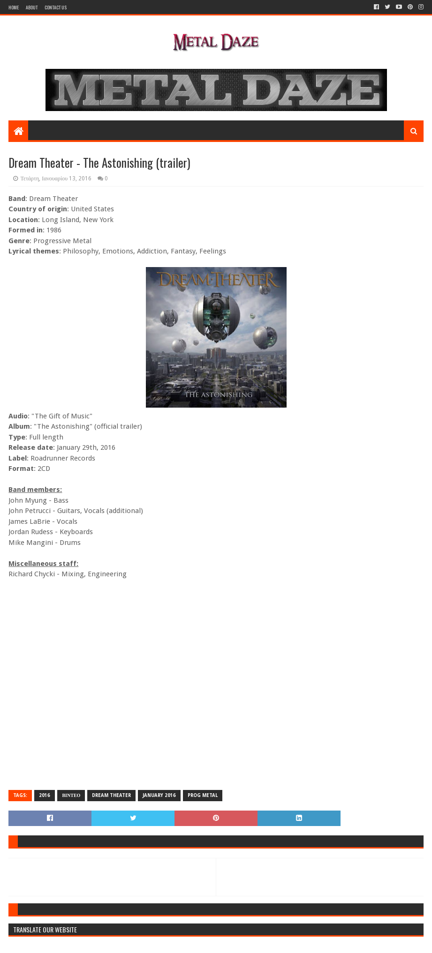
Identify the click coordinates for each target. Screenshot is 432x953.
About (32, 7)
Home (13, 7)
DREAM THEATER (111, 795)
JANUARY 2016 (159, 795)
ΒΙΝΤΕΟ (71, 795)
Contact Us (56, 7)
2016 (44, 795)
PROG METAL (203, 795)
